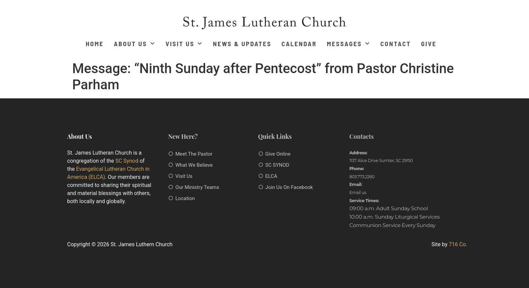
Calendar (298, 43)
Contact (395, 43)
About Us (135, 43)
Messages (348, 43)
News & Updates (242, 43)
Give (429, 43)
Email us (357, 192)
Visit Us (184, 43)
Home (95, 43)
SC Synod (126, 161)
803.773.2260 (361, 176)
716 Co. (458, 244)
